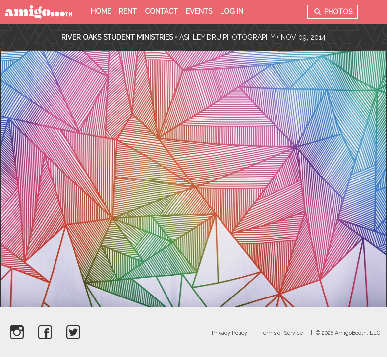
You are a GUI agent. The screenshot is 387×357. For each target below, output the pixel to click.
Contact (161, 11)
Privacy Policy (229, 333)
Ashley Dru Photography (227, 37)
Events (199, 11)
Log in (231, 11)
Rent (128, 11)
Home (101, 11)
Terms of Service (281, 333)
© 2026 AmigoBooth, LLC (348, 333)
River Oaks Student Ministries (118, 37)
